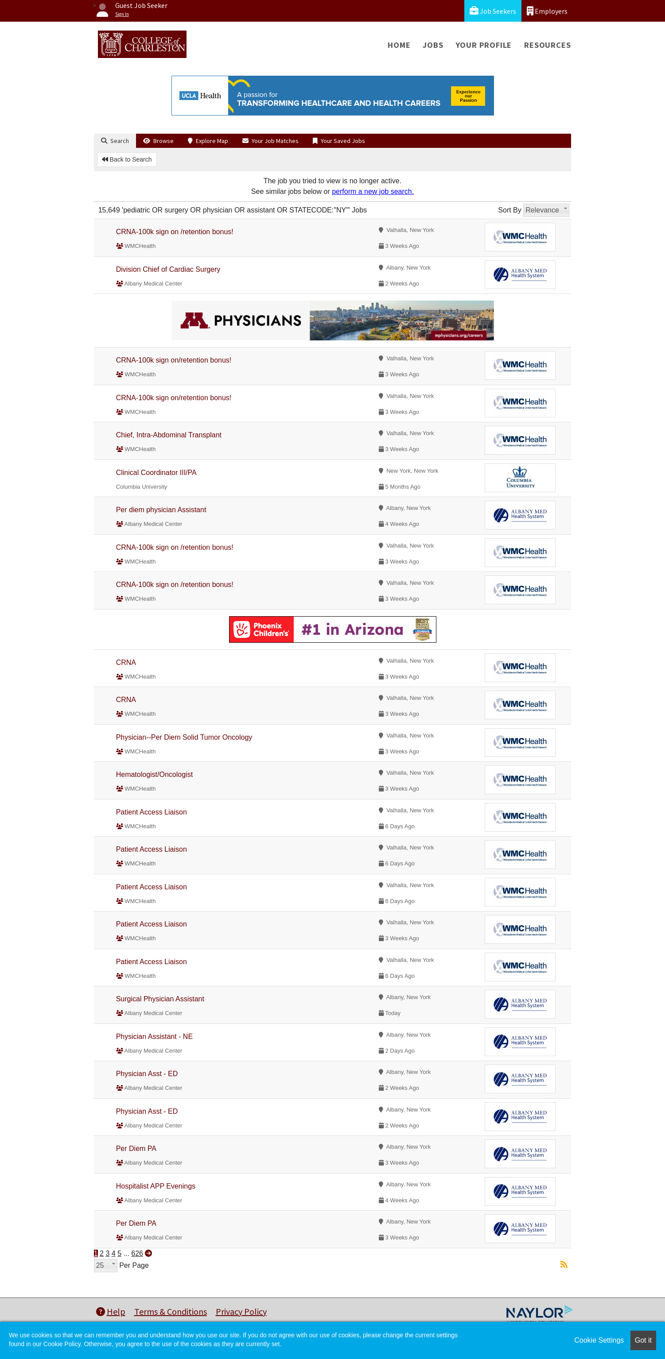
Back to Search (127, 159)
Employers (547, 10)
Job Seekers (493, 10)
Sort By (509, 210)
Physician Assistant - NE (154, 1036)
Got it (643, 1340)
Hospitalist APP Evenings (155, 1186)
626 (137, 1253)
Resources (547, 45)
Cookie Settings (599, 1340)
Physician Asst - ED (147, 1073)
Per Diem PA (136, 1148)
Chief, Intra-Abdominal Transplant (169, 435)
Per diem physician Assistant (161, 509)
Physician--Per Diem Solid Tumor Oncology (184, 737)
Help (110, 1311)
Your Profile (484, 45)
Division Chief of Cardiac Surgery (168, 269)
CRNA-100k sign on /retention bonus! (174, 232)
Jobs (433, 45)
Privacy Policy (241, 1311)
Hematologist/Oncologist (154, 774)
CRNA (126, 662)
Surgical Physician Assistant (160, 999)
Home (399, 45)
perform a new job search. (373, 191)
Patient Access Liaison (151, 812)
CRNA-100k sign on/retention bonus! (174, 360)
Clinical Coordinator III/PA (156, 472)
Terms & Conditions (170, 1311)
